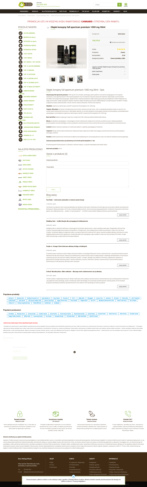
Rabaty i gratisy (94, 465)
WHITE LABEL (24, 199)
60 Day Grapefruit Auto (24, 303)
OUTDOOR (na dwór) (27, 41)
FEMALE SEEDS (25, 182)
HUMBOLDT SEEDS (26, 190)
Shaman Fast (20, 298)
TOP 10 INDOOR (26, 70)
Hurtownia (54, 467)
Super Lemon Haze (62, 300)
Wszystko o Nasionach (116, 469)
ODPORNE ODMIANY (27, 97)
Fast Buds (11, 313)
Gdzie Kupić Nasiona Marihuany (119, 474)
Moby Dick (81, 298)
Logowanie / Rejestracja (77, 462)
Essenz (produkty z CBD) (118, 58)
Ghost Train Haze (49, 300)
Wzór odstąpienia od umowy (98, 474)
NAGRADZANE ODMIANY (29, 127)
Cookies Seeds (43, 313)
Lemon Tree (99, 298)
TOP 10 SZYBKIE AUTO (28, 82)
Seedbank (56, 303)
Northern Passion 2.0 (33, 298)
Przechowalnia (74, 465)
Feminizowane (114, 465)
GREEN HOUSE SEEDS (27, 186)
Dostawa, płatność (95, 469)
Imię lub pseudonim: (52, 160)
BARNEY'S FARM (25, 173)
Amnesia (108, 298)
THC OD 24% (25, 113)
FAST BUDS (24, 160)
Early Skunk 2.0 (46, 298)
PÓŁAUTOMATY (26, 105)
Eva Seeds (48, 316)
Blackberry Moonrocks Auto (106, 300)
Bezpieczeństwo (95, 467)
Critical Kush (12, 300)
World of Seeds (94, 316)
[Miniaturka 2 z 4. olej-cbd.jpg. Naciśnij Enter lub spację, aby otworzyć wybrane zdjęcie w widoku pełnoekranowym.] (62, 79)
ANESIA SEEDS (25, 204)
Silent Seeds (123, 313)
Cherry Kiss (125, 298)
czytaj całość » (123, 215)
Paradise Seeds (134, 313)
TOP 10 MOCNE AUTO (28, 78)
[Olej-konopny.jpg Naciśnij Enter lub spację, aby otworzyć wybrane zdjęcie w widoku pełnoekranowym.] (66, 53)
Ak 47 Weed (133, 300)
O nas (52, 465)
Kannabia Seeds (59, 316)
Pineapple (90, 298)
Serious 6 (11, 298)
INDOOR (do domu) (26, 37)
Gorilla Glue (48, 303)
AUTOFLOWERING (26, 33)
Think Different (37, 303)
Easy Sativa (56, 298)
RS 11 (73, 298)
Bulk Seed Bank (82, 316)
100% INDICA (25, 58)
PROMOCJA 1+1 (26, 135)
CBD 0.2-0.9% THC (27, 139)
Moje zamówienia (75, 472)
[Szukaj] (119, 5)
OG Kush (116, 298)
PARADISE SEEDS (26, 195)
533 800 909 (42, 4)
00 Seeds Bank (71, 316)
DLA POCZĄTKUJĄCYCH (28, 123)
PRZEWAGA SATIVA (27, 49)
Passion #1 (66, 298)
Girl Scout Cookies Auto (34, 300)
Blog (52, 462)
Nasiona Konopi (114, 467)
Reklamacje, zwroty (95, 472)
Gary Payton (74, 300)
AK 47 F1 (93, 300)
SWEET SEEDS (25, 177)
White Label (27, 316)
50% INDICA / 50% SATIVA (29, 62)
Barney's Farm (21, 313)
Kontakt (72, 467)
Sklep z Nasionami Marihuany (118, 472)
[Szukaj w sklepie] (105, 5)
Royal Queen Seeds (79, 313)
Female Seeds (102, 313)
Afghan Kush (84, 300)
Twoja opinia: (50, 167)
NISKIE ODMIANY (26, 101)
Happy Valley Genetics (15, 316)
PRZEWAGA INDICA (27, 45)
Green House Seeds (65, 313)
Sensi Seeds (53, 313)
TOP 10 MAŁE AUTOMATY (29, 87)
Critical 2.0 (11, 303)
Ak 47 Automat (136, 298)
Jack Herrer (22, 300)
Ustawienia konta (75, 469)
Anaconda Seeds (38, 316)
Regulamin (93, 462)
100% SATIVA (25, 54)
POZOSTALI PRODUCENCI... (29, 209)
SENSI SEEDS (24, 165)
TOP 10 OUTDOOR (26, 74)
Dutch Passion (113, 313)
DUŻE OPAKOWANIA (27, 131)
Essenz (123, 52)
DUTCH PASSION (26, 169)
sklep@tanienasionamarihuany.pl (50, 6)
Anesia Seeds (32, 313)
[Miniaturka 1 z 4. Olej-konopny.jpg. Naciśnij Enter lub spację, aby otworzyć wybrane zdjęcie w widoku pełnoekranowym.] (53, 79)
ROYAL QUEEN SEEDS (27, 155)
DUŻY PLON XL (25, 109)
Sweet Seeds (91, 313)
